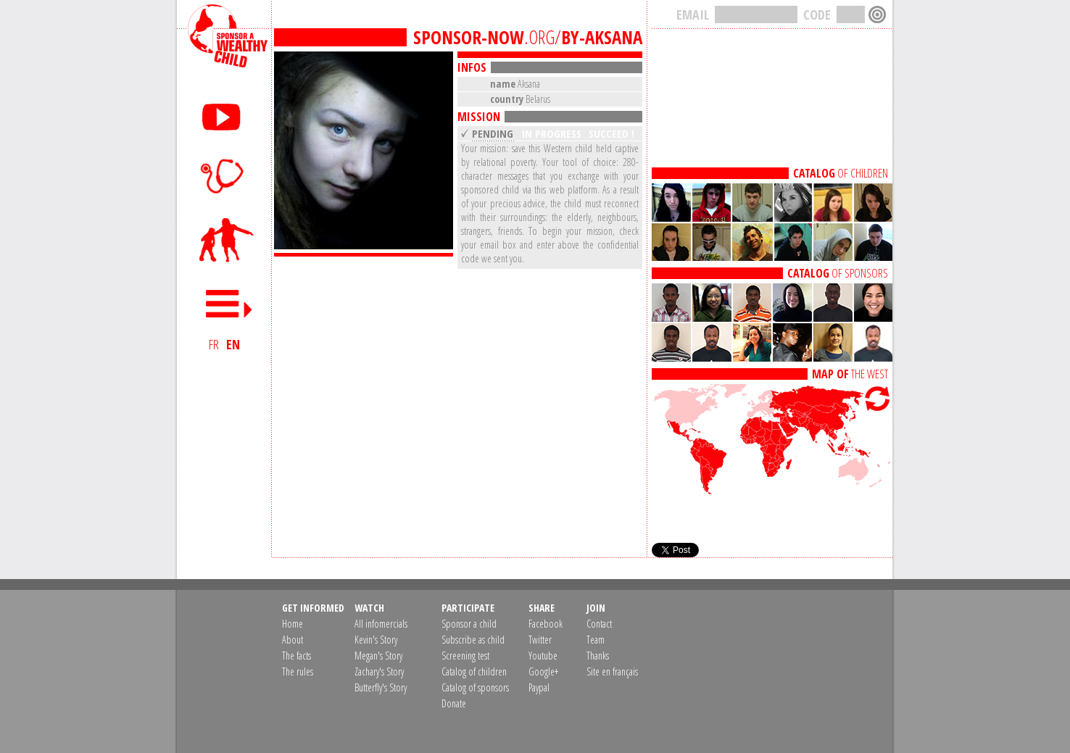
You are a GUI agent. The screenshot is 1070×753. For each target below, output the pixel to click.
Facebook (545, 624)
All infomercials (380, 624)
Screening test (465, 655)
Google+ (543, 671)
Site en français (612, 671)
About (292, 639)
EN (233, 344)
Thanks (597, 655)
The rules (297, 671)
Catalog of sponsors (475, 687)
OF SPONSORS (837, 273)
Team (595, 639)
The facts (296, 655)
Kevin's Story (375, 639)
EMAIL (692, 14)
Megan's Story (378, 655)
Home (292, 624)
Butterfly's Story (380, 687)
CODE (817, 14)
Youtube (542, 655)
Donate (453, 703)
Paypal (538, 687)
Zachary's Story (379, 671)
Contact (599, 624)
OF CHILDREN (840, 173)
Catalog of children (474, 671)
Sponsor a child (469, 624)
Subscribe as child (473, 639)
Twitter (540, 639)
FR (214, 344)
